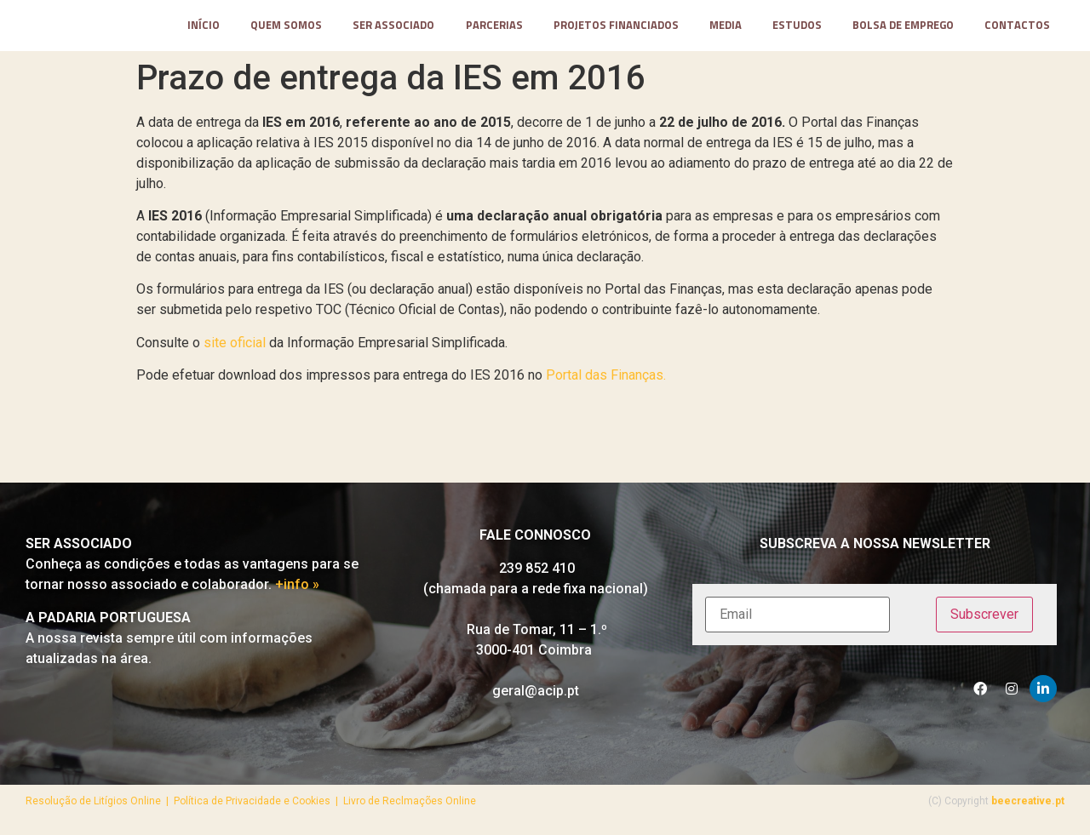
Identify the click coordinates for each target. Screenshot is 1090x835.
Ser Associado (393, 28)
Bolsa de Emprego (903, 28)
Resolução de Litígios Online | (100, 807)
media (725, 28)
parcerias (494, 28)
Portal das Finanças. (606, 381)
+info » (297, 591)
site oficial (235, 348)
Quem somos (286, 28)
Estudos (797, 28)
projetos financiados (616, 28)
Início (203, 28)
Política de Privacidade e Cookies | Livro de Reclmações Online (325, 807)
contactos (1017, 28)
